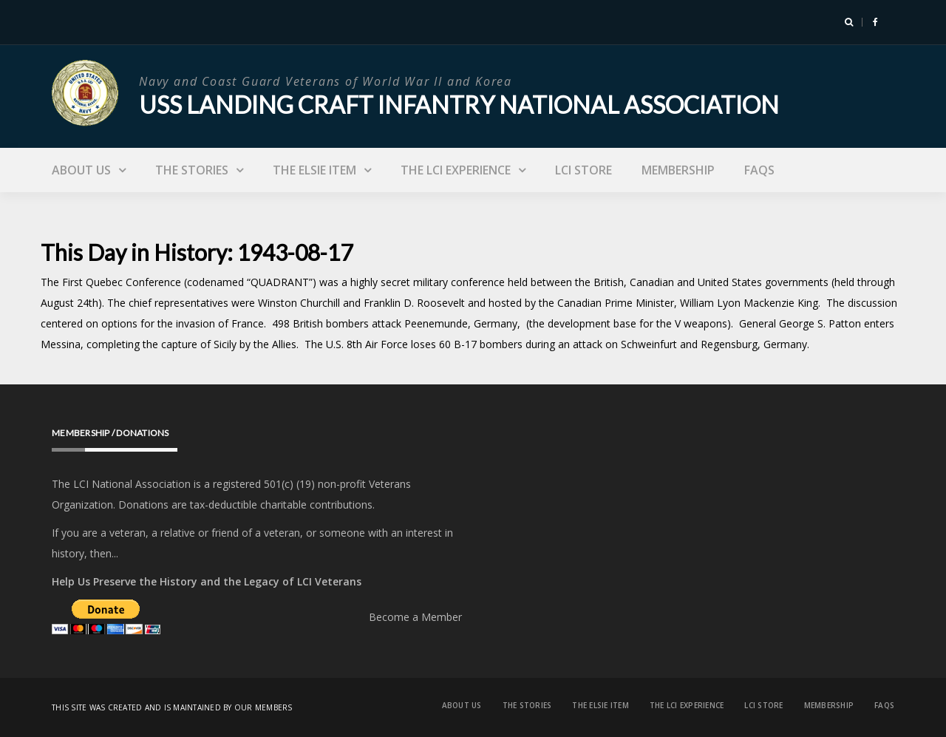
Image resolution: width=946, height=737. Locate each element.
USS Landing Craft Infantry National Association (459, 104)
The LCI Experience (456, 170)
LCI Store (583, 170)
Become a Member (415, 617)
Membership (678, 170)
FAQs (759, 170)
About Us (81, 170)
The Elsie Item (314, 170)
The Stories (191, 170)
